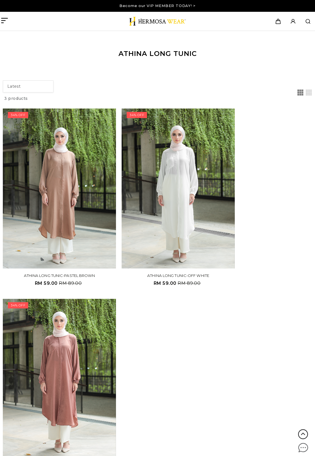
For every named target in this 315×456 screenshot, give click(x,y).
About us (141, 328)
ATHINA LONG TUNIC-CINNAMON (259, 254)
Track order (205, 341)
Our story (141, 334)
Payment (203, 334)
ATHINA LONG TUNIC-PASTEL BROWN (52, 254)
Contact (140, 341)
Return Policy (145, 381)
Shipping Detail (209, 328)
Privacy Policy (146, 375)
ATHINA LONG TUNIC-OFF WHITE (156, 254)
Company (143, 317)
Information (209, 317)
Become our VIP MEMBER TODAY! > (157, 5)
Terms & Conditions (151, 369)
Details (141, 358)
